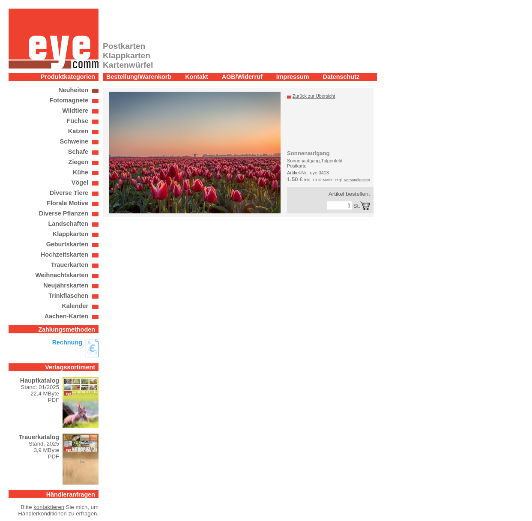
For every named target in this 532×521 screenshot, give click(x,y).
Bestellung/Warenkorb (138, 76)
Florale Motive (67, 203)
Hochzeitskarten (64, 254)
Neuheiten (73, 90)
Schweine (74, 141)
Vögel (80, 182)
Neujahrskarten (65, 285)
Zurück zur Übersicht (314, 96)
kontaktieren (48, 507)
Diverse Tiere (69, 192)
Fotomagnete (69, 100)
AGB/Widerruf (242, 76)
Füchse (77, 120)
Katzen (78, 131)
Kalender (75, 305)
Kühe (80, 172)
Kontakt (196, 76)
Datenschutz (341, 76)
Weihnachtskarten (61, 275)
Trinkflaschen (68, 295)
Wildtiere (75, 110)
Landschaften (68, 223)
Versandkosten (357, 180)
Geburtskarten (67, 244)
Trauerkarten (69, 264)
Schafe (78, 151)
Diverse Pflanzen (63, 213)
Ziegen (78, 162)
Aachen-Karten (66, 316)
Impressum (292, 76)
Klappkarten (70, 234)
